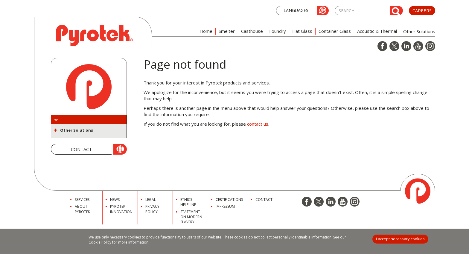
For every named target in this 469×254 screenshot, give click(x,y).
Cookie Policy (100, 242)
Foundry (277, 31)
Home (206, 31)
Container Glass (335, 31)
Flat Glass (302, 31)
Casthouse (252, 31)
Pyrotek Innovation (121, 209)
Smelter (227, 31)
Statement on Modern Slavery (191, 216)
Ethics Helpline (188, 202)
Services (82, 199)
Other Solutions (76, 130)
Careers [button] (422, 10)
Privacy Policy (152, 209)
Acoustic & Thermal (377, 31)
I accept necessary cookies (400, 238)
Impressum (225, 206)
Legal (150, 199)
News (115, 199)
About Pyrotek (82, 209)
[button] (302, 10)
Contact (263, 199)
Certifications (229, 199)
